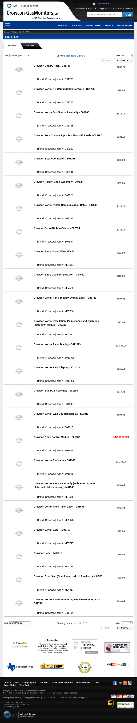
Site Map (43, 682)
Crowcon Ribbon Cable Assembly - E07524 (58, 181)
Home (6, 32)
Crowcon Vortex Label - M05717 (52, 529)
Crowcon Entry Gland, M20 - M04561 (55, 251)
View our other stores (68, 1)
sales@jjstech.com (31, 698)
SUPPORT (76, 25)
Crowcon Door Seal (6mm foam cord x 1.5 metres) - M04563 (68, 576)
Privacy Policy (83, 682)
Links (96, 682)
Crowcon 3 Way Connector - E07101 (54, 158)
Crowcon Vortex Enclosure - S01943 (54, 460)
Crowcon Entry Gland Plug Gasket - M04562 (59, 274)
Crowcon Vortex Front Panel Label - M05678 (59, 506)
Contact (7, 682)
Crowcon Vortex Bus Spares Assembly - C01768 (61, 112)
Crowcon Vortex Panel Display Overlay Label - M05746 (65, 297)
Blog (17, 682)
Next (124, 60)
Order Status (103, 3)
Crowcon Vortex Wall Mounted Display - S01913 (61, 413)
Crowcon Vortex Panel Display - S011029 (57, 344)
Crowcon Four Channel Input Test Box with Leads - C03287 (68, 135)
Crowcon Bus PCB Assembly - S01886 (56, 390)
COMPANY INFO (92, 25)
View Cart (24, 685)
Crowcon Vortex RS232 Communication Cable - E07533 (65, 205)
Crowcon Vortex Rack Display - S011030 (57, 367)
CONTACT (108, 25)
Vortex (14, 32)
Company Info (29, 682)
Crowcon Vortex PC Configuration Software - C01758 (64, 89)
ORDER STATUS (124, 25)
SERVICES (62, 25)
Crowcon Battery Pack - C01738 (52, 65)
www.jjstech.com (11, 698)
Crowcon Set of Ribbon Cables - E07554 (57, 228)
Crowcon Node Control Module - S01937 (57, 437)
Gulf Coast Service (20, 667)
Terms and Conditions (62, 682)
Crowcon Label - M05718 (48, 553)
